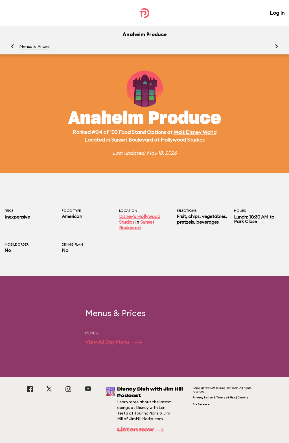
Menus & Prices (34, 46)
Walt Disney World (195, 132)
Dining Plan (72, 244)
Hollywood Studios (183, 139)
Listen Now (142, 430)
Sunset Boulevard (136, 224)
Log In (277, 13)
